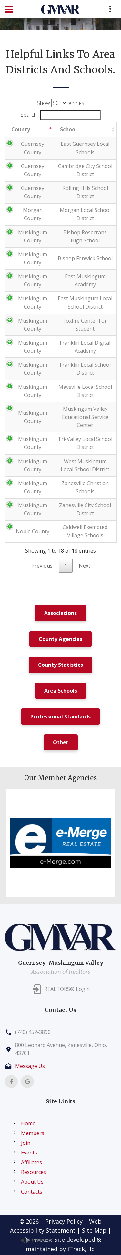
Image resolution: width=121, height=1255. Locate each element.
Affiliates (31, 1162)
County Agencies (60, 639)
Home (28, 1123)
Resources (33, 1171)
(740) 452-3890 (33, 1032)
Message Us (30, 1065)
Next (84, 565)
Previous (42, 565)
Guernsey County (32, 147)
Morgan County (33, 214)
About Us (32, 1181)
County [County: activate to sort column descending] (20, 129)
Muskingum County (32, 236)
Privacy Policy (64, 1221)
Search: (61, 115)
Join (25, 1142)
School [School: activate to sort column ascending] (68, 129)
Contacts (31, 1191)
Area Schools (60, 690)
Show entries (60, 103)
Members (32, 1133)
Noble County (32, 531)
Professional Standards (60, 716)
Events (29, 1152)
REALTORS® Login (67, 989)
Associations (60, 613)
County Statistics (60, 664)
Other (60, 742)
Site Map (94, 1230)
